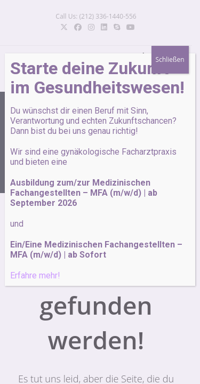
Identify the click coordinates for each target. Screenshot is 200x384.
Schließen (170, 59)
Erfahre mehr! (35, 275)
